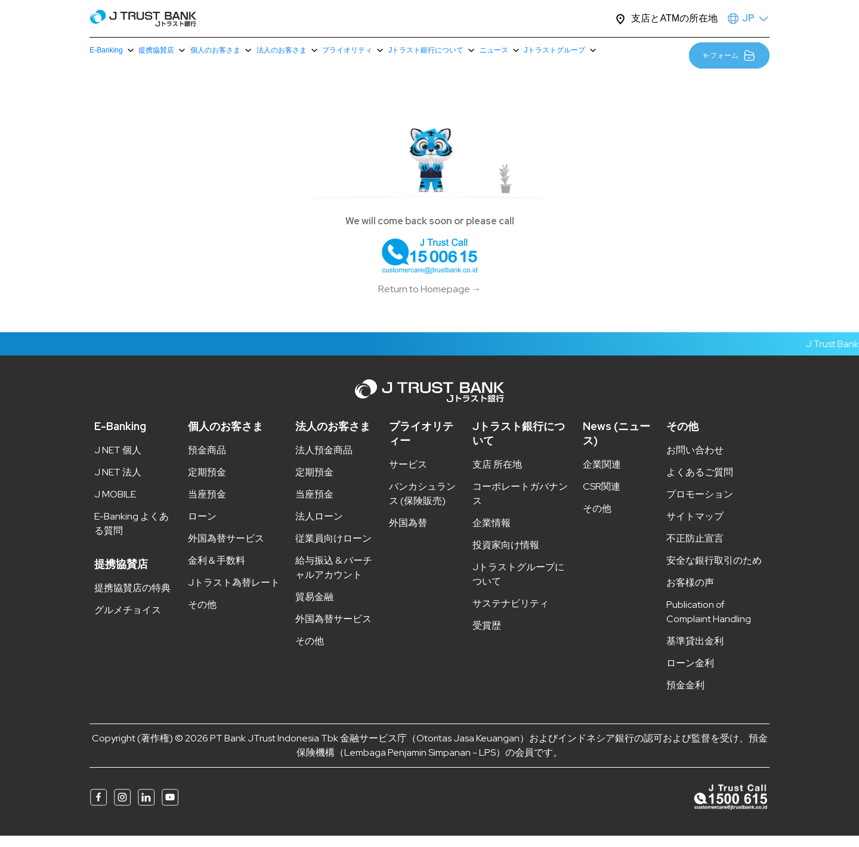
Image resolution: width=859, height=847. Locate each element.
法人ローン (319, 527)
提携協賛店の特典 (132, 599)
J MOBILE (115, 505)
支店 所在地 (497, 475)
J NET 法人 (117, 483)
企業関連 (602, 475)
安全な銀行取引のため (714, 571)
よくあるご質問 (699, 483)
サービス (408, 475)
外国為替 (408, 534)
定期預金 (207, 483)
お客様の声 (690, 594)
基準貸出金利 (695, 652)
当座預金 (207, 505)
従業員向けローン (333, 549)
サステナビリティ (510, 614)
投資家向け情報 (505, 556)
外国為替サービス (226, 549)
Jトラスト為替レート (234, 594)
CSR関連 (601, 497)
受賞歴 (486, 636)
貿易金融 (314, 608)
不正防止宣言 (695, 549)
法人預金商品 (324, 461)
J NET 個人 (117, 461)
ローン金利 (690, 674)
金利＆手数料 (216, 571)
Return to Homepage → (429, 300)
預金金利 (685, 696)
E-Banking (120, 437)
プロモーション (699, 505)
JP (748, 18)
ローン (202, 527)
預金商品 (207, 461)
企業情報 (491, 534)
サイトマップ (695, 527)
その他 (202, 616)
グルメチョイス (127, 621)
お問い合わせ (695, 461)
